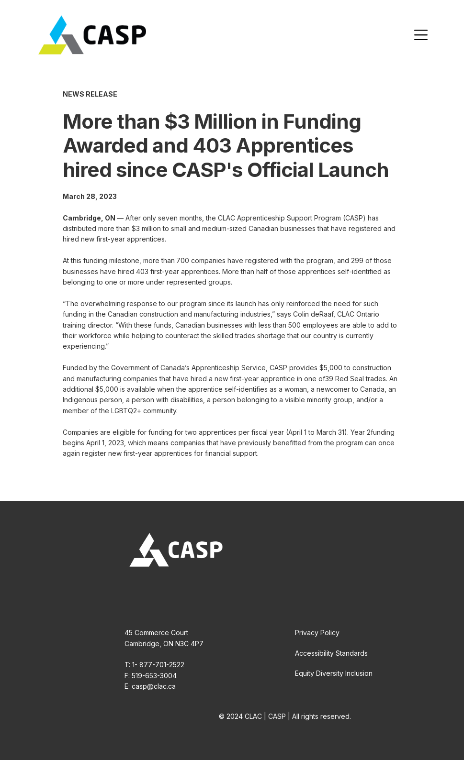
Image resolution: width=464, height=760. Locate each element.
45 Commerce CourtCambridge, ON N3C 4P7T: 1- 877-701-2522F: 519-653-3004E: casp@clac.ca (164, 659)
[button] (421, 35)
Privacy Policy (317, 632)
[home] (92, 35)
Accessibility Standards (331, 653)
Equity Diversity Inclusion (334, 673)
